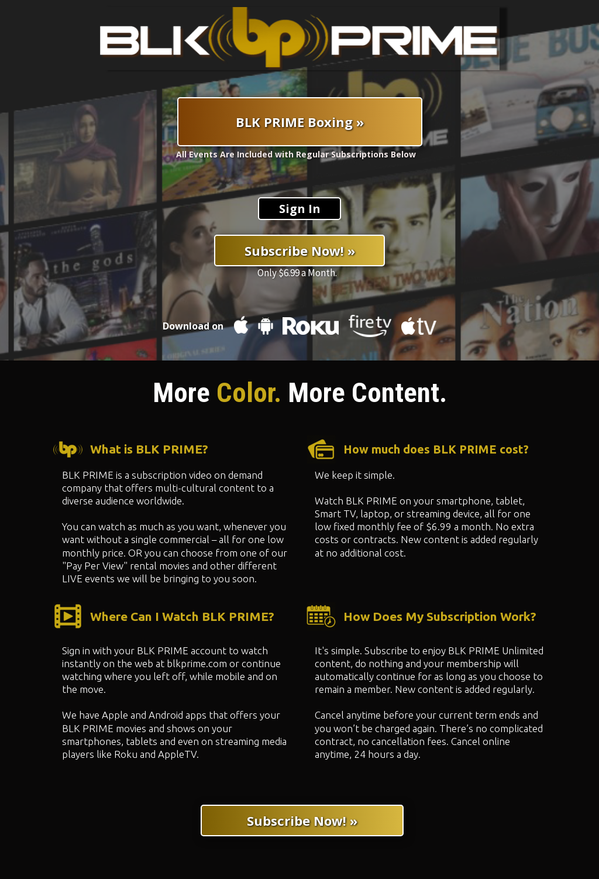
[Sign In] (299, 208)
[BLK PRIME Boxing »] (299, 121)
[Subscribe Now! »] (299, 250)
